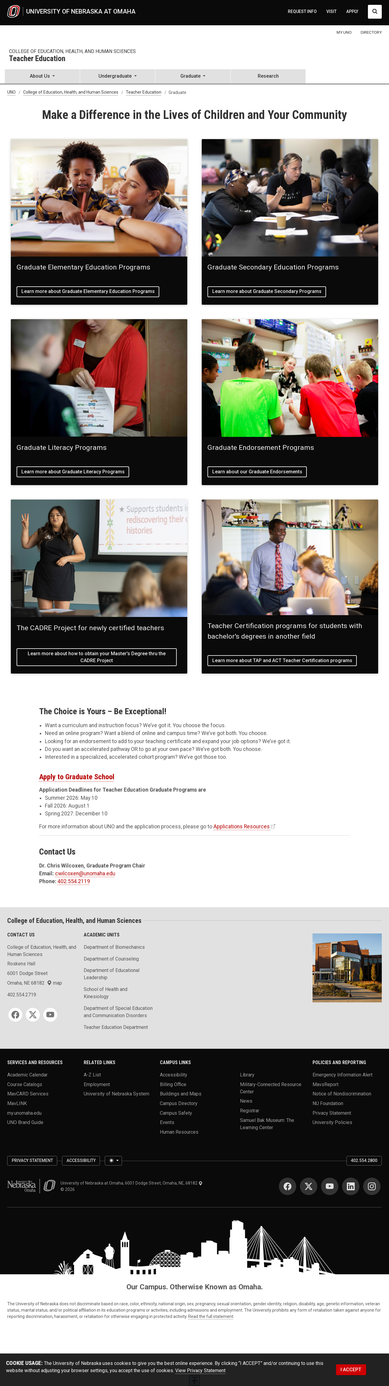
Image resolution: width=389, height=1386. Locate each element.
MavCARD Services (27, 1094)
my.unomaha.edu (24, 1113)
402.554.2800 (364, 1160)
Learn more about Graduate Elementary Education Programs (88, 291)
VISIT (331, 11)
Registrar (249, 1110)
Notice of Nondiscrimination (342, 1094)
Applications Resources (241, 827)
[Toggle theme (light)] (113, 1161)
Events (167, 1122)
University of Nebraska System (116, 1094)
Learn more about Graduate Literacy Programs (73, 472)
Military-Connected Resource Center (270, 1087)
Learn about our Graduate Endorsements (257, 472)
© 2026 (68, 1189)
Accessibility (173, 1075)
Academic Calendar (27, 1075)
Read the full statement (210, 1316)
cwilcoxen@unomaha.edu (85, 874)
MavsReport (325, 1084)
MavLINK (17, 1103)
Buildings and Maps (180, 1094)
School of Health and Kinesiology (105, 992)
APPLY (352, 11)
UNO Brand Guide (25, 1122)
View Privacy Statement (200, 1370)
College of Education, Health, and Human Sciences (72, 51)
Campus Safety (176, 1113)
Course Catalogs (24, 1084)
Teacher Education (37, 59)
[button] (42, 76)
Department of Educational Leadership (111, 973)
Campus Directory (179, 1103)
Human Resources (179, 1132)
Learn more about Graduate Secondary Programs (267, 291)
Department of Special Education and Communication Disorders (118, 1011)
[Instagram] (372, 1186)
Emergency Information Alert (342, 1075)
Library (247, 1075)
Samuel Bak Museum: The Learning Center (267, 1123)
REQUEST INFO (302, 11)
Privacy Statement (332, 1113)
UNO (11, 92)
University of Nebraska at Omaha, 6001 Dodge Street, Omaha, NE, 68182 (132, 1183)
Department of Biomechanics (114, 947)
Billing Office (173, 1084)
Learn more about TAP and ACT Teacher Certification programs (282, 660)
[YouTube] (50, 1015)
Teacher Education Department (116, 1027)
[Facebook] (15, 1015)
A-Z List (92, 1075)
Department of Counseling (111, 959)
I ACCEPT (351, 1369)
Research (268, 76)
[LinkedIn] (350, 1186)
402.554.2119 (74, 881)
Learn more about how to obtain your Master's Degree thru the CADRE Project (97, 657)
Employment (97, 1084)
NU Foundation (328, 1103)
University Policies (332, 1122)
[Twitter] (33, 1015)
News (246, 1101)
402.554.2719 (21, 995)
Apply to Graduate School (76, 776)
